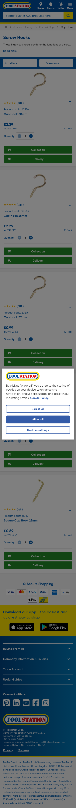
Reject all (38, 409)
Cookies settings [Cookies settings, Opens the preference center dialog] (38, 430)
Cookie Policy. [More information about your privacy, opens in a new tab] (39, 398)
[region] (38, 404)
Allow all (37, 419)
